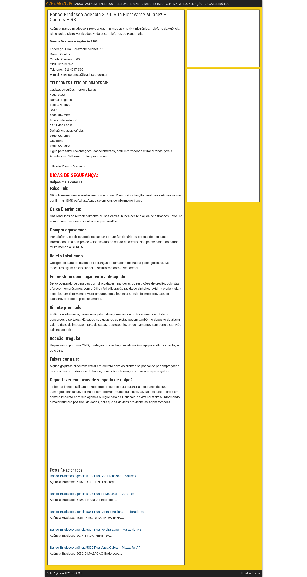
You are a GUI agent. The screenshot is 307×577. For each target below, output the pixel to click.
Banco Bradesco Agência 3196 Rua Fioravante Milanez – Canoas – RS (108, 17)
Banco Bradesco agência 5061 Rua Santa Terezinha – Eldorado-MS (98, 511)
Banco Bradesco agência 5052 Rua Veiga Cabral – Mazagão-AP (95, 547)
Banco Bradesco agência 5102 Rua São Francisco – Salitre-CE (94, 476)
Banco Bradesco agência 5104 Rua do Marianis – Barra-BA (92, 494)
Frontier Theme (250, 573)
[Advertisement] (116, 437)
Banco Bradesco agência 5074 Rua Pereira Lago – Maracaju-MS (96, 529)
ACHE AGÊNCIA (59, 3)
